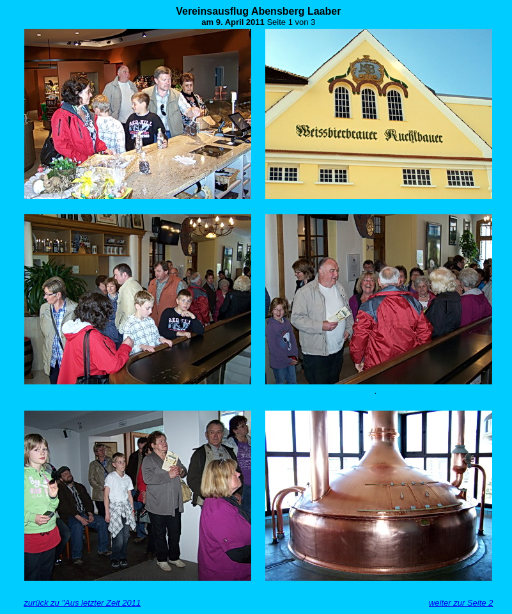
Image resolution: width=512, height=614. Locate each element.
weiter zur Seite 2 (461, 603)
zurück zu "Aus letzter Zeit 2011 (82, 603)
